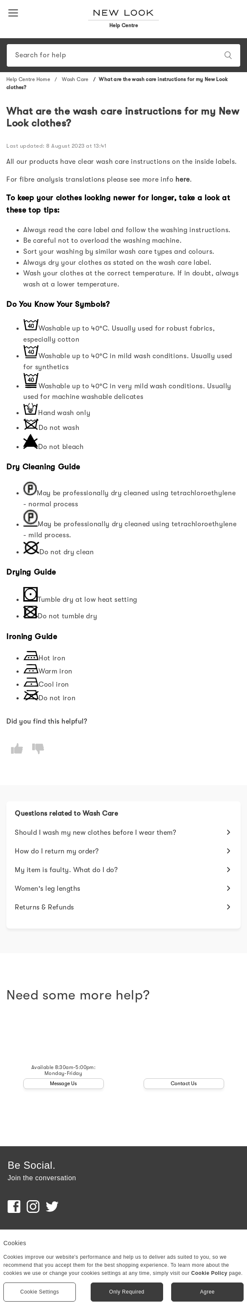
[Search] (123, 55)
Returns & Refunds (44, 907)
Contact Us (184, 1083)
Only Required (126, 1292)
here (182, 179)
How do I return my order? (57, 851)
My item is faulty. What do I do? (66, 870)
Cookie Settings (39, 1292)
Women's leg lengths (47, 888)
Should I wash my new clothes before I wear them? (95, 832)
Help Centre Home (28, 79)
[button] (15, 12)
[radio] (17, 749)
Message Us (63, 1083)
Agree (207, 1292)
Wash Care (75, 79)
